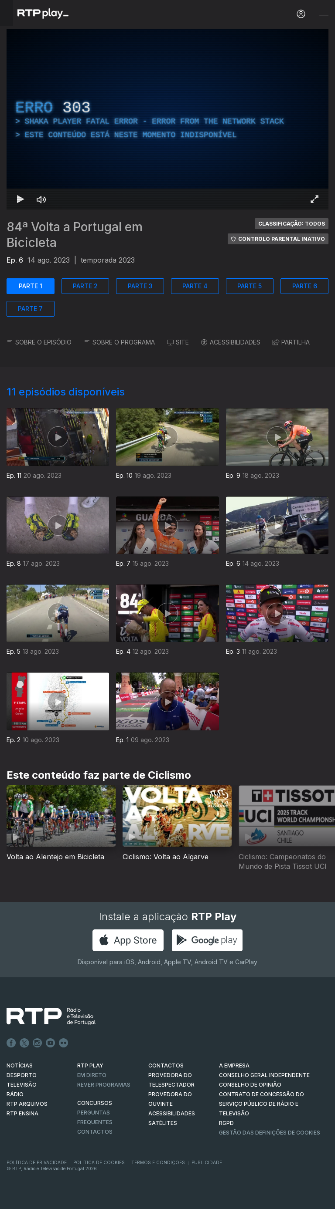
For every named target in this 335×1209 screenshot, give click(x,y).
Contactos (95, 1131)
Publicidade (206, 1162)
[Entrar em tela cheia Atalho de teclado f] (314, 199)
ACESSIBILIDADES (230, 342)
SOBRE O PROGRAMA (119, 342)
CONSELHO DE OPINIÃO (250, 1084)
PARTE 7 (30, 308)
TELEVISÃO (22, 1084)
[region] (167, 119)
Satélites (162, 1123)
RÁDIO (15, 1094)
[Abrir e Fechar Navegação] (323, 14)
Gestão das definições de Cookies (269, 1132)
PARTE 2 (85, 286)
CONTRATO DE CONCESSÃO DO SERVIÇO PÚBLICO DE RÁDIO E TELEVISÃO (261, 1104)
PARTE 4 (195, 286)
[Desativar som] (41, 199)
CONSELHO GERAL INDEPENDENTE (264, 1075)
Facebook (11, 1043)
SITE (178, 342)
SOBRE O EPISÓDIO (39, 342)
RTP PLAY (90, 1065)
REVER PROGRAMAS (103, 1084)
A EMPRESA (234, 1065)
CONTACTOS (166, 1065)
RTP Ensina (22, 1113)
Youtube (50, 1043)
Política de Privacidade (37, 1162)
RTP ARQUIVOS (27, 1104)
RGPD (226, 1123)
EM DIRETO (91, 1075)
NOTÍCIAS (20, 1065)
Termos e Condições (158, 1162)
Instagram (37, 1043)
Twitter (24, 1043)
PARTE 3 (140, 286)
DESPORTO (22, 1075)
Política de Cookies (99, 1162)
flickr (63, 1043)
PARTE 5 (249, 286)
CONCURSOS (94, 1103)
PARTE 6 (304, 286)
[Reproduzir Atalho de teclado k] (20, 199)
